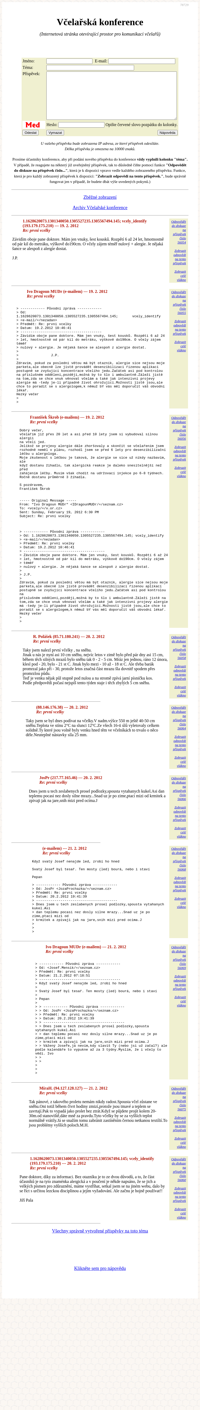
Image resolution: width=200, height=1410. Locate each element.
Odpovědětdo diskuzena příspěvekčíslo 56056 (178, 457)
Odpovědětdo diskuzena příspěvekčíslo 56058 (178, 716)
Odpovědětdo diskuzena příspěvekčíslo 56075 (178, 1205)
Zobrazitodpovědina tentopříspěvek (179, 266)
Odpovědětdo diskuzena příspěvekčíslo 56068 (178, 927)
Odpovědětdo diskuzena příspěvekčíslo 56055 (178, 311)
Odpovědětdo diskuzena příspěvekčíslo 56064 (178, 786)
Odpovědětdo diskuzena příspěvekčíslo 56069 (178, 1041)
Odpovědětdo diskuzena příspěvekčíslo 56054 (178, 241)
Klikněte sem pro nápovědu (100, 1375)
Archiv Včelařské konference (100, 217)
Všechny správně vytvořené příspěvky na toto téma (100, 1337)
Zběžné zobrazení (99, 206)
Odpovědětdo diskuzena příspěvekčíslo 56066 (178, 857)
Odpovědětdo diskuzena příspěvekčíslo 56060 (178, 1276)
